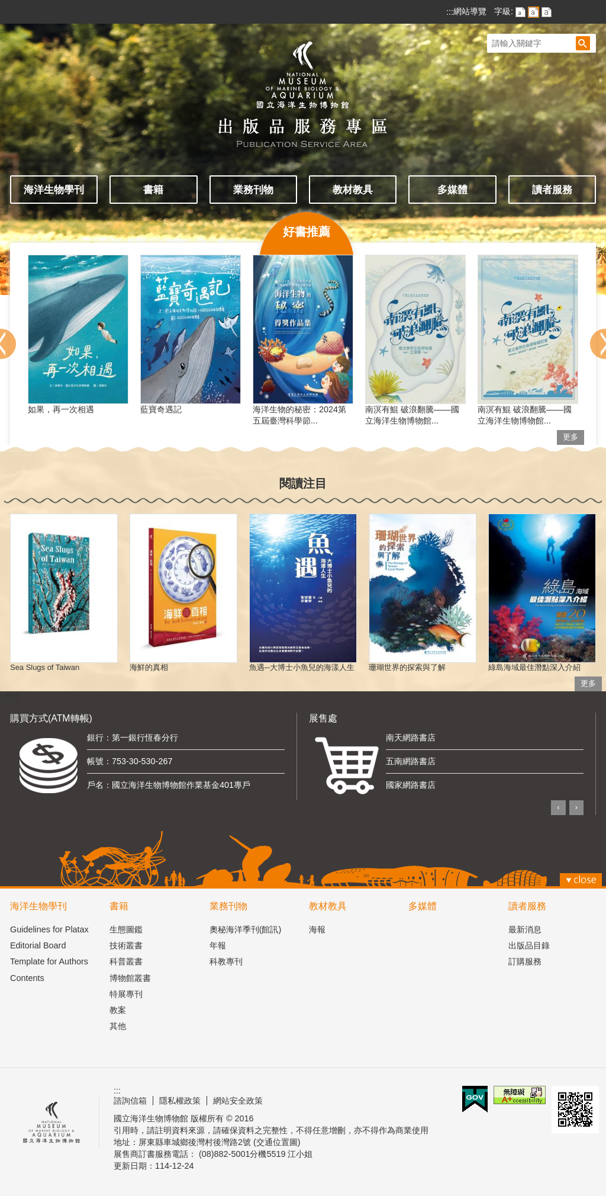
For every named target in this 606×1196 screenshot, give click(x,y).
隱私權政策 (180, 1100)
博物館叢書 (130, 978)
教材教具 (353, 189)
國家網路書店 (411, 785)
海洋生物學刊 (54, 189)
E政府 (475, 1099)
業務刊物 (253, 189)
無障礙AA (520, 1095)
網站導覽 (469, 11)
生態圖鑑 (126, 929)
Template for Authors (49, 961)
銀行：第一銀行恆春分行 (132, 737)
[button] (583, 43)
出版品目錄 (529, 945)
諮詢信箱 (130, 1100)
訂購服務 (524, 961)
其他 (117, 1026)
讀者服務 (552, 189)
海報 (317, 929)
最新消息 (524, 929)
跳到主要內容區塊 (6, 6)
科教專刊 (226, 961)
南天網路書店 (411, 737)
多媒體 (452, 189)
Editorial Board (38, 945)
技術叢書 (126, 945)
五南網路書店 (411, 761)
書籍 (153, 189)
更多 (570, 436)
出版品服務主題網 (303, 87)
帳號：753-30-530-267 (129, 761)
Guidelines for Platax (49, 929)
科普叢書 (126, 961)
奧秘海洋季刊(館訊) (245, 929)
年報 (217, 945)
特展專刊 (126, 994)
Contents (27, 978)
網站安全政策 (238, 1100)
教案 (117, 1010)
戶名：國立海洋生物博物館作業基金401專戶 (168, 785)
